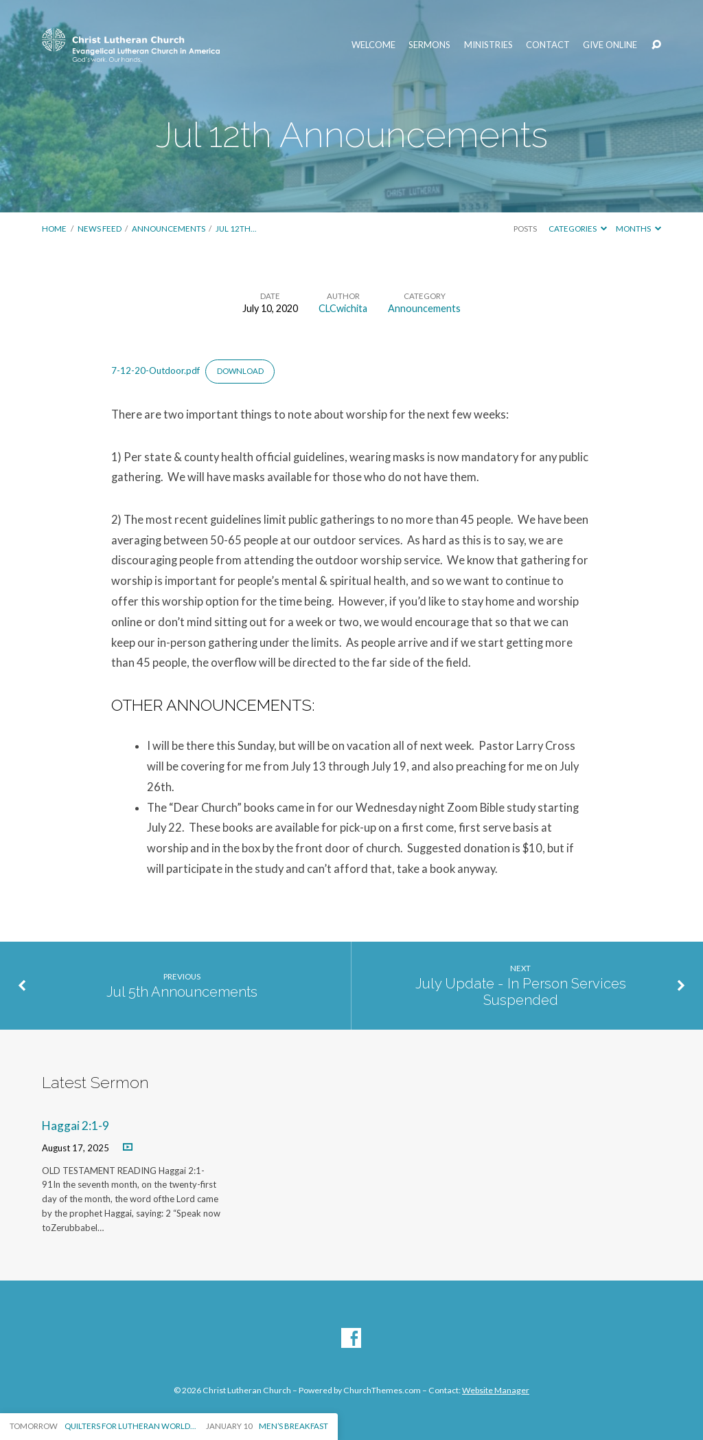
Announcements (168, 228)
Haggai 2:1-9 (75, 1125)
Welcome (373, 45)
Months (638, 228)
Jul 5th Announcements (181, 992)
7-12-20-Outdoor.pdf (155, 370)
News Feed (100, 228)
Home (54, 228)
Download (240, 370)
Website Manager (495, 1390)
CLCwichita (343, 308)
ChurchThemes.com (382, 1390)
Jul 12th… (236, 228)
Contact (548, 45)
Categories (578, 228)
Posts (525, 228)
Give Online (610, 45)
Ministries (488, 45)
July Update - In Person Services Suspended (520, 992)
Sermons (429, 45)
